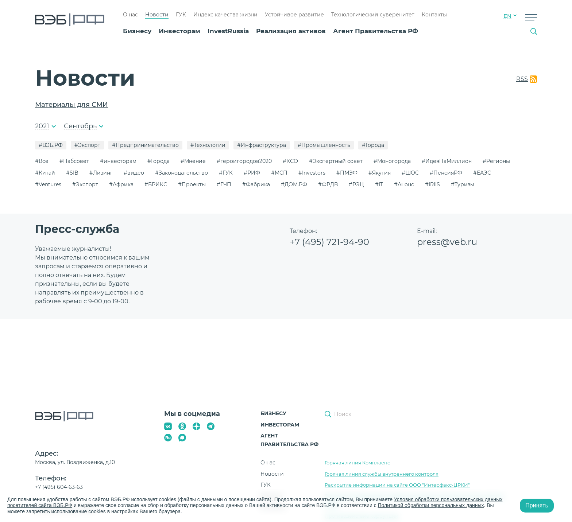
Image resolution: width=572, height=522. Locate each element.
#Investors (311, 173)
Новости (157, 14)
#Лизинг (101, 173)
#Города (373, 145)
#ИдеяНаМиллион (447, 161)
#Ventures (48, 184)
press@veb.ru (447, 242)
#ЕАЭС (482, 173)
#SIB (72, 173)
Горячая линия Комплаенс (357, 462)
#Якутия (379, 173)
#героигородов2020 (244, 161)
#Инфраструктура (261, 145)
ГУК (181, 14)
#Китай (45, 173)
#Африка (121, 184)
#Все (42, 161)
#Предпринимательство (145, 145)
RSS (522, 78)
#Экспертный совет (336, 161)
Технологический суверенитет (372, 14)
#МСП (279, 173)
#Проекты (192, 184)
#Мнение (193, 161)
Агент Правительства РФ (375, 31)
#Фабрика (256, 184)
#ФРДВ (328, 184)
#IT (379, 184)
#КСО (290, 161)
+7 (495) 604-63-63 (59, 487)
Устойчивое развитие (294, 14)
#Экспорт (87, 145)
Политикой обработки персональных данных (431, 505)
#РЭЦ (356, 184)
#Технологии (207, 145)
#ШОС (410, 173)
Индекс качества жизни (225, 14)
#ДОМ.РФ (294, 184)
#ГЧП (224, 184)
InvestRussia (228, 31)
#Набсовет (74, 161)
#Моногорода (392, 161)
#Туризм (462, 184)
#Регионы (496, 161)
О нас (130, 14)
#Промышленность (324, 145)
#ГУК (226, 173)
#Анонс (404, 184)
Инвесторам (179, 31)
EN (507, 16)
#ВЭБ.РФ (51, 145)
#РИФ (252, 173)
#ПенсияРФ (446, 173)
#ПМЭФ (347, 173)
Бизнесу (137, 31)
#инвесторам (118, 161)
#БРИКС (155, 184)
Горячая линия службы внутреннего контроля (381, 474)
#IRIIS (432, 184)
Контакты (434, 14)
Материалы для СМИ (71, 105)
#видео (134, 173)
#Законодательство (181, 173)
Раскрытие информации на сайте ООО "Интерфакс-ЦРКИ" (397, 485)
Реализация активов (291, 31)
